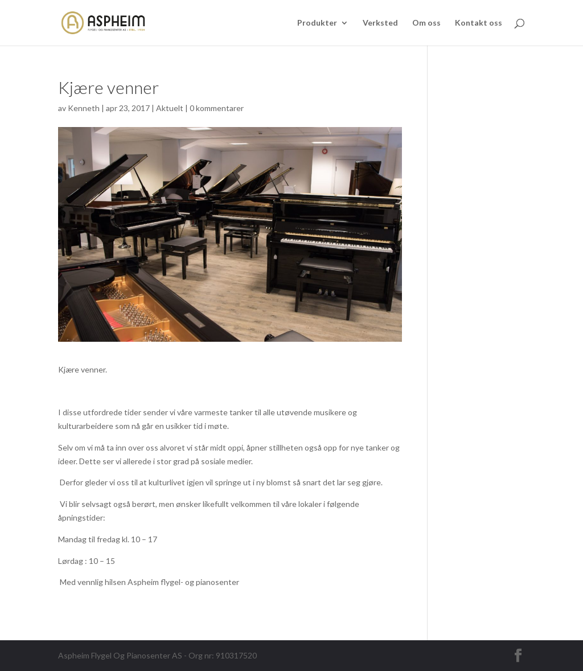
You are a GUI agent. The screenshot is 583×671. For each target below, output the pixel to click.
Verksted (380, 23)
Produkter (317, 23)
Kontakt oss (478, 23)
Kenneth (84, 108)
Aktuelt (169, 108)
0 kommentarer (217, 108)
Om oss (426, 23)
